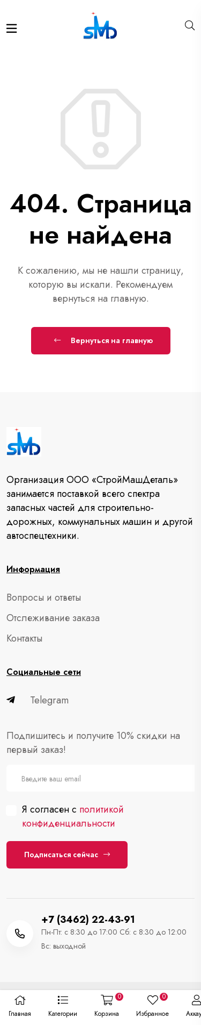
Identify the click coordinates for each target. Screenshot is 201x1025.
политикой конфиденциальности (73, 816)
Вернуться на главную (103, 340)
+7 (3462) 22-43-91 (88, 919)
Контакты (24, 638)
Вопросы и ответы (43, 597)
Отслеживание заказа (53, 618)
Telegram (37, 700)
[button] (63, 1008)
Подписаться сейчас (67, 854)
